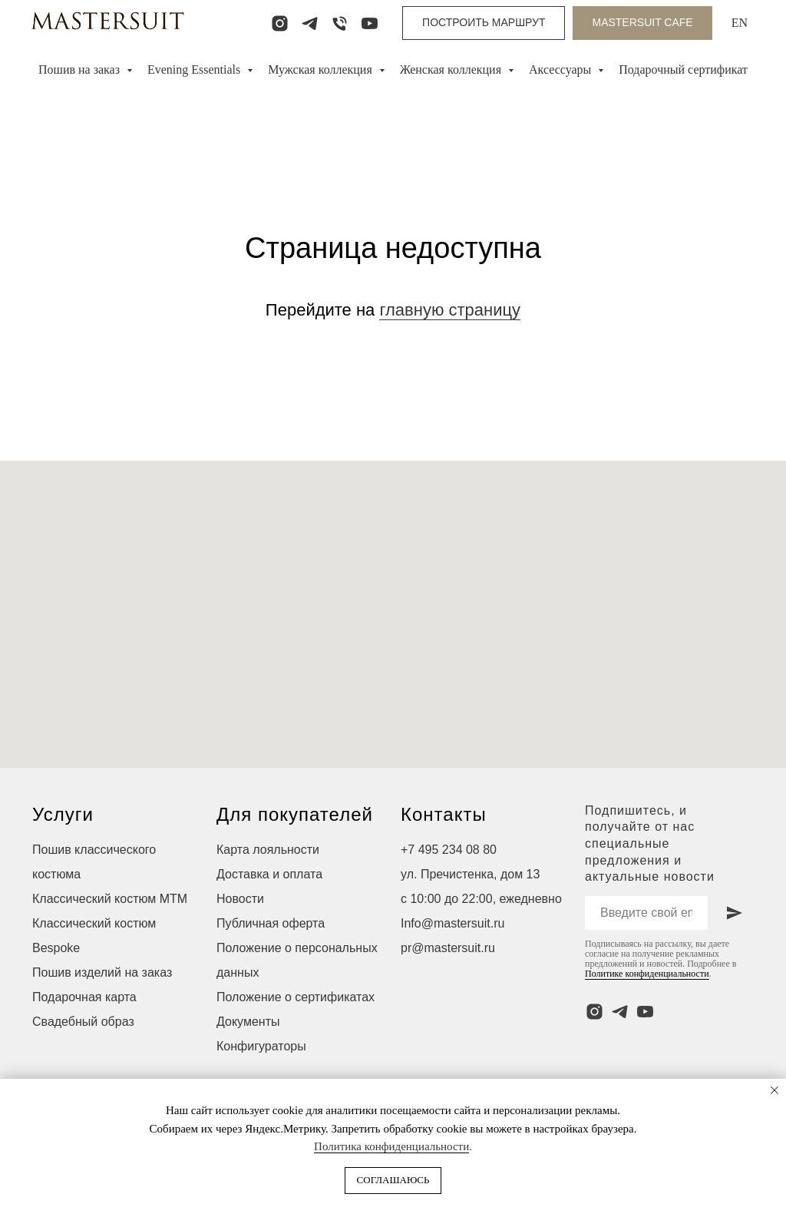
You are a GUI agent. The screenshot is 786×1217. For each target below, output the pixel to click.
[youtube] (369, 23)
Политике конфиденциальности (647, 973)
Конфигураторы (261, 1046)
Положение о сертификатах (295, 997)
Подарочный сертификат (683, 69)
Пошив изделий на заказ (102, 972)
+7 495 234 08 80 (449, 849)
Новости (240, 898)
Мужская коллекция (321, 69)
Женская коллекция (452, 69)
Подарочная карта (84, 997)
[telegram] (309, 23)
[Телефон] (339, 23)
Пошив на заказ (80, 69)
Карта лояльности (267, 849)
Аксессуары (561, 69)
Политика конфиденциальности (391, 1146)
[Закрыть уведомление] (774, 1090)
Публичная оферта (270, 923)
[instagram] (279, 23)
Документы (247, 1021)
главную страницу (449, 309)
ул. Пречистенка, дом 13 (470, 874)
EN (740, 22)
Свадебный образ (83, 1021)
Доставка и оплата (269, 874)
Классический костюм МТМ (109, 898)
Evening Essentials (195, 69)
